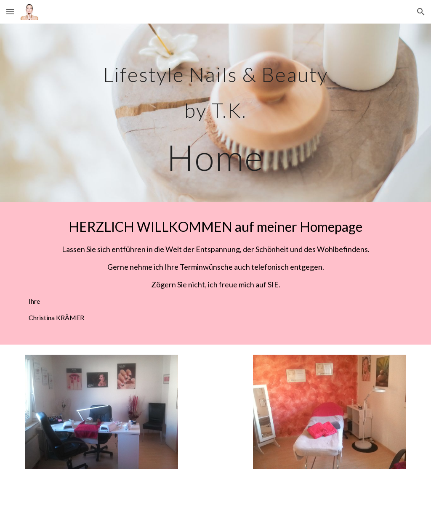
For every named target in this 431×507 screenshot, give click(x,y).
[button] (10, 11)
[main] (215, 112)
